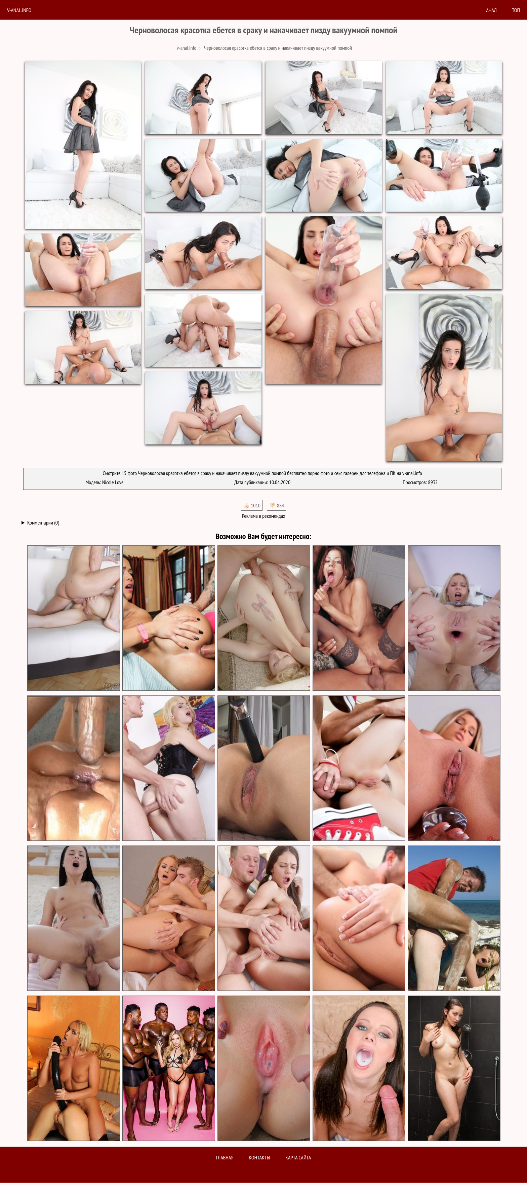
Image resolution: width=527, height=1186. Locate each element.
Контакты (259, 1157)
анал (491, 10)
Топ (516, 10)
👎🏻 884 (276, 505)
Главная (225, 1157)
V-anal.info (19, 10)
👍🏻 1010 (251, 505)
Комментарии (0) (43, 522)
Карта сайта (298, 1157)
